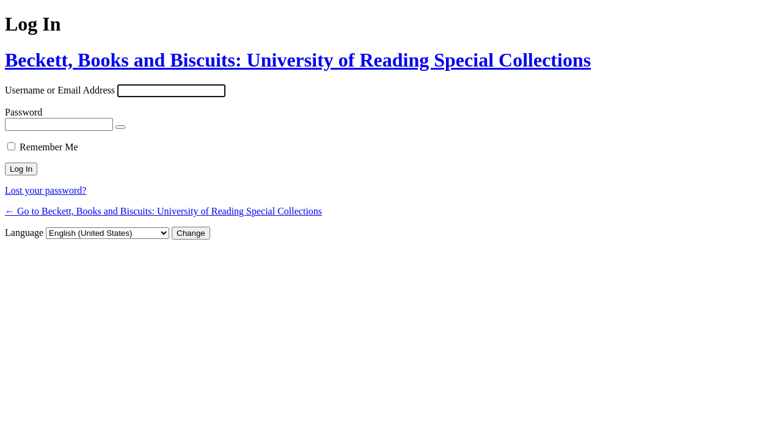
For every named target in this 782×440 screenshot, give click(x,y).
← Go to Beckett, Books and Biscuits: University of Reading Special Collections (163, 211)
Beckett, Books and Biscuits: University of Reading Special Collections (298, 60)
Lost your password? (45, 190)
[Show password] (120, 127)
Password (23, 112)
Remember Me (49, 147)
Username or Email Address (60, 90)
